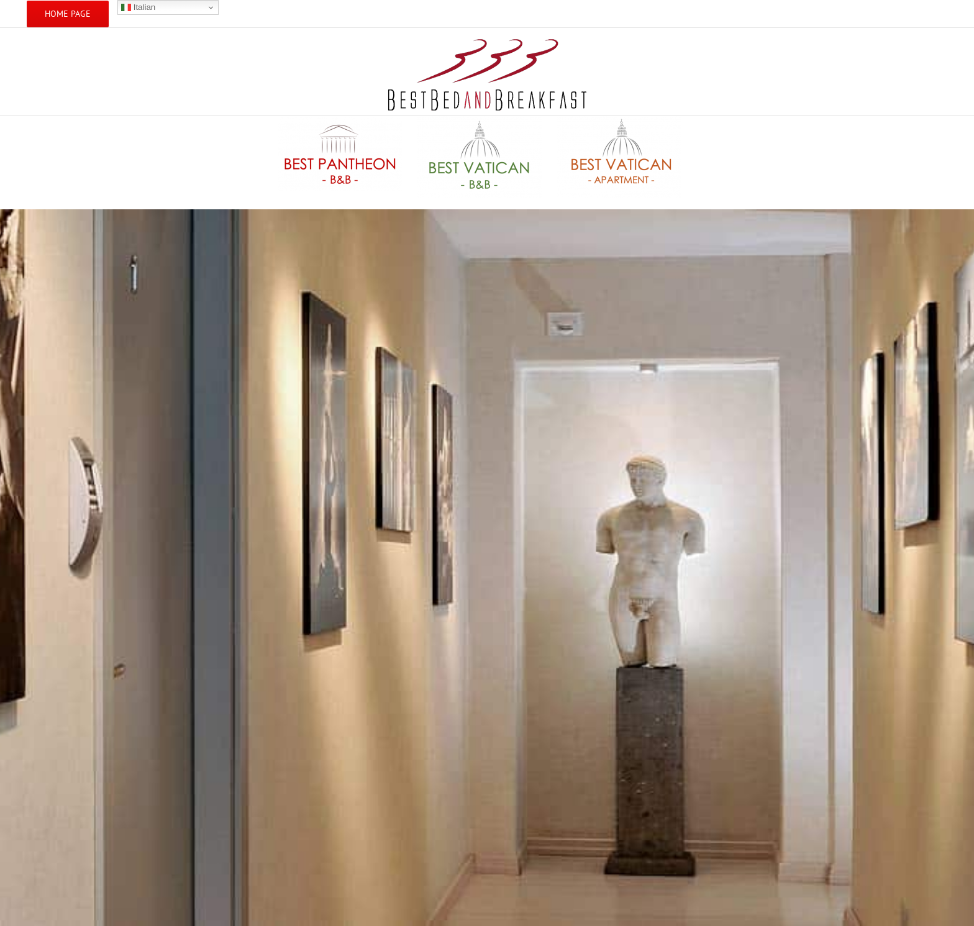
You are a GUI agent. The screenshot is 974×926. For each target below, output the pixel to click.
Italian (138, 7)
